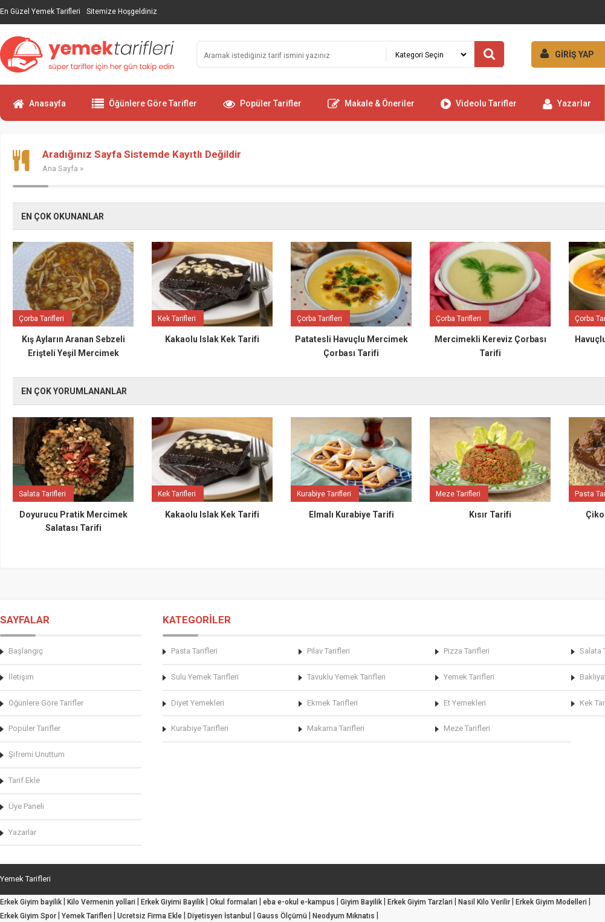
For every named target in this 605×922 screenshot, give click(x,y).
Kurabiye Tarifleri (199, 728)
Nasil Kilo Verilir (484, 902)
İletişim (21, 676)
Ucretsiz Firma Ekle (149, 916)
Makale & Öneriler (371, 109)
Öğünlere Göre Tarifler (144, 109)
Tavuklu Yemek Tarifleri (346, 676)
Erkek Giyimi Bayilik (172, 902)
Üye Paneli (26, 806)
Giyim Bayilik (361, 902)
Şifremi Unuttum (36, 754)
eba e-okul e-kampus (299, 902)
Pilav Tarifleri (328, 650)
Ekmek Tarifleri (332, 702)
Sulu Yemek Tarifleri (205, 676)
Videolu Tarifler (479, 109)
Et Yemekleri (465, 702)
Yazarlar (567, 109)
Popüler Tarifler (262, 109)
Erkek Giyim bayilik (31, 902)
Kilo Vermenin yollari (101, 902)
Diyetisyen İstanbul (219, 916)
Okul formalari (233, 902)
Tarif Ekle (24, 780)
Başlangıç (25, 650)
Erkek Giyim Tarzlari (420, 902)
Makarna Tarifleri (335, 728)
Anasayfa (39, 109)
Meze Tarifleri (467, 728)
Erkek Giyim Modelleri (551, 902)
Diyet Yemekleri (197, 702)
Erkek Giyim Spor (28, 916)
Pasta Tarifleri (194, 650)
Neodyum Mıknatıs (343, 916)
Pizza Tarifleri (467, 650)
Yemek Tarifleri (469, 676)
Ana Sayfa (60, 168)
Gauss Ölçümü (282, 916)
